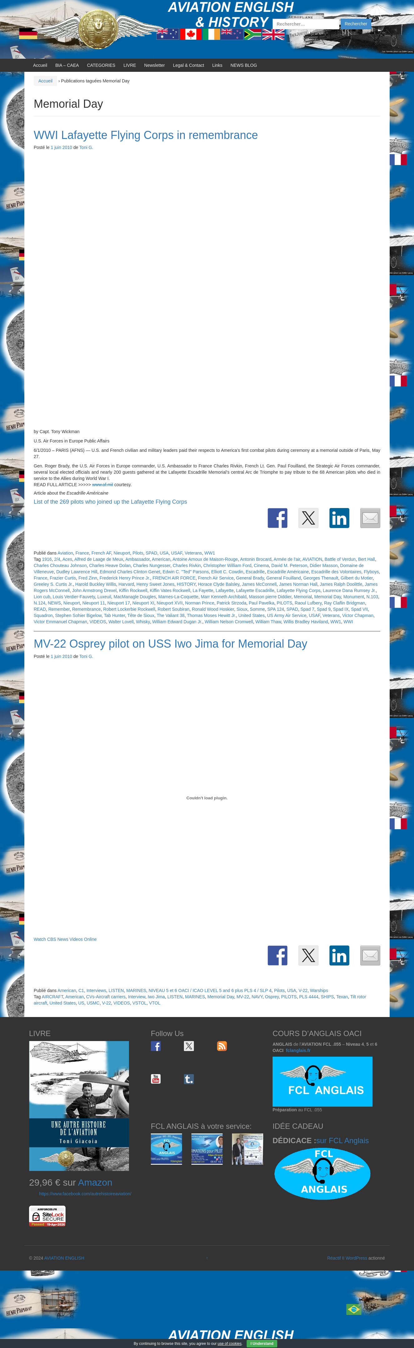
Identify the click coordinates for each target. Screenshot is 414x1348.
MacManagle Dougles (135, 596)
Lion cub (42, 596)
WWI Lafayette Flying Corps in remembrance (146, 135)
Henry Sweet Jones (155, 584)
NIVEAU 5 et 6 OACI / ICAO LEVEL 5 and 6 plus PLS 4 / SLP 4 (210, 990)
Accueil (40, 65)
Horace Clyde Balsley (218, 584)
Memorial (303, 596)
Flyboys (371, 571)
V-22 (303, 990)
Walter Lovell (120, 621)
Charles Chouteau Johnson (60, 565)
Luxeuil (104, 596)
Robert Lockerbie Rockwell (129, 609)
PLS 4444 (308, 996)
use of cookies (230, 1343)
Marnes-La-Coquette (178, 596)
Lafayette (225, 590)
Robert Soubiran (174, 609)
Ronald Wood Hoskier (213, 609)
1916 (47, 559)
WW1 (210, 553)
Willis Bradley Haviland (305, 621)
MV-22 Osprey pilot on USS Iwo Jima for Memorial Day (170, 643)
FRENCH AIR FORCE (173, 577)
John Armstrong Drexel (94, 590)
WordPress (356, 1258)
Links (217, 65)
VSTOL (139, 1002)
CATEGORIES (101, 65)
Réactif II (335, 1258)
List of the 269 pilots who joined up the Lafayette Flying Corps (110, 502)
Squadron (43, 615)
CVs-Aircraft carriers (106, 996)
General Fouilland (283, 577)
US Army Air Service (286, 615)
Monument (353, 596)
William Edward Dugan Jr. (177, 621)
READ (40, 609)
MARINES (136, 990)
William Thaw (268, 621)
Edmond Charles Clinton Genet (130, 571)
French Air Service (216, 577)
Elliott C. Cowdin (227, 571)
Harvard (126, 584)
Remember (59, 609)
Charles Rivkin (187, 565)
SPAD (151, 553)
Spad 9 (324, 609)
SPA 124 (275, 609)
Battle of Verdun (340, 559)
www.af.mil (102, 484)
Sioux (242, 609)
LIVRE (129, 65)
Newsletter (154, 65)
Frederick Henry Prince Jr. (125, 577)
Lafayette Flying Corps (298, 590)
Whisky (143, 621)
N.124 (39, 602)
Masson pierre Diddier (270, 596)
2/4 (57, 559)
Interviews (96, 990)
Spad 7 (307, 609)
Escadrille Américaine (288, 571)
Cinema (261, 565)
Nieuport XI (143, 602)
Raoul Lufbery (308, 602)
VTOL (154, 1002)
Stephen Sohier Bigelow (78, 615)
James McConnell (259, 584)
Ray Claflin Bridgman (344, 602)
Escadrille (255, 571)
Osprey (272, 996)
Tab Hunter (114, 615)
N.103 (372, 596)
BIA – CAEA (67, 65)
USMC (93, 1002)
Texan (342, 996)
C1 (81, 990)
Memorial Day (327, 596)
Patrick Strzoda (231, 602)
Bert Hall (366, 559)
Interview (136, 996)
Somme (257, 609)
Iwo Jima (156, 996)
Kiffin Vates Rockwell (170, 590)
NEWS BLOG (243, 65)
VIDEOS (98, 621)
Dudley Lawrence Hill (76, 571)
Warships (319, 990)
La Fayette (203, 590)
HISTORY (186, 584)
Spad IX (341, 609)
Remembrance (86, 609)
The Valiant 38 (171, 615)
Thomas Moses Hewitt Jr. (211, 615)
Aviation (65, 553)
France (82, 553)
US (81, 1002)
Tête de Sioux (140, 615)
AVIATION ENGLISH (64, 1258)
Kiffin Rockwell (133, 590)
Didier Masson (324, 565)
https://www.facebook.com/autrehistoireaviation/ (85, 1193)
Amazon (95, 1182)
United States (252, 615)
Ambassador (138, 559)
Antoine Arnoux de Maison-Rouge (205, 559)
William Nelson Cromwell (229, 621)
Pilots (138, 553)
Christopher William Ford (227, 565)
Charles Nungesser (151, 565)
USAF (176, 553)
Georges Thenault (320, 577)
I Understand (261, 1343)
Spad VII (359, 609)
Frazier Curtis (63, 577)
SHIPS (327, 996)
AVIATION (312, 559)
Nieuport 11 (93, 602)
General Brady (250, 577)
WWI (348, 621)
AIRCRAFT (52, 996)
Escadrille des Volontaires (336, 571)
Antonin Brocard (255, 559)
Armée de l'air (287, 559)
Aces (67, 559)
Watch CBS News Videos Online (65, 939)
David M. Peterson (289, 565)
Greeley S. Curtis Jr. (53, 584)
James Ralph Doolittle (341, 584)
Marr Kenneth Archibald (223, 596)
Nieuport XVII (170, 602)
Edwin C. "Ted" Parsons (186, 571)
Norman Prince (199, 602)
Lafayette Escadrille (255, 590)
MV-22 (242, 996)
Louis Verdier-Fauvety (74, 596)
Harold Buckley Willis (95, 584)
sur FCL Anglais (342, 1140)
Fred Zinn (87, 577)
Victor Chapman (357, 615)
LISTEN (116, 990)
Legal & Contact (188, 65)
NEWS (54, 602)
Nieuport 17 (118, 602)
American (161, 559)
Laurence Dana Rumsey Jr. (349, 590)
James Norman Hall (298, 584)
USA (164, 553)
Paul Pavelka (261, 602)
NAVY (257, 996)
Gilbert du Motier (357, 577)
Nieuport (122, 553)
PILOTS (284, 602)
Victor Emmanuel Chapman (60, 621)
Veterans (193, 553)
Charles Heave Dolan (110, 565)
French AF (101, 553)
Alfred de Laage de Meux (98, 559)
